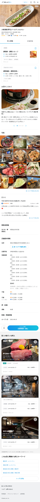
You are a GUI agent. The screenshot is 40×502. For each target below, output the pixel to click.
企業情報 (22, 494)
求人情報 (10, 41)
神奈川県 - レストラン (9, 465)
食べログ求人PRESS (6, 486)
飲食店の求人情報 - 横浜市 (11, 469)
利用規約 (3, 494)
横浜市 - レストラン (9, 461)
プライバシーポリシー (13, 494)
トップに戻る (20, 478)
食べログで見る (33, 218)
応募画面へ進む (23, 327)
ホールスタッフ (12, 367)
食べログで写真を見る (31, 191)
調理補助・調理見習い (10, 71)
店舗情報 (30, 41)
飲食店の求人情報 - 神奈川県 (11, 473)
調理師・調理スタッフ (10, 51)
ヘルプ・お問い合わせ (7, 489)
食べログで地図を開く (20, 247)
